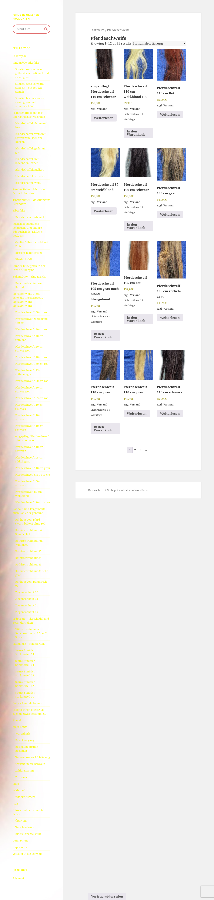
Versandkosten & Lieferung (32, 757)
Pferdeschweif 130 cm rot (31, 363)
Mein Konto (20, 727)
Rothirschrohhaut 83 (28, 564)
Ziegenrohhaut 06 (26, 612)
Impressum (20, 847)
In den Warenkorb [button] (136, 133)
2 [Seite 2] (135, 450)
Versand (102, 109)
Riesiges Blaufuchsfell (28, 253)
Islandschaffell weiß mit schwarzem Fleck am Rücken (30, 138)
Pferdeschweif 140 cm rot (31, 329)
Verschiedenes (24, 827)
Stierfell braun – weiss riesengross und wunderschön (29, 102)
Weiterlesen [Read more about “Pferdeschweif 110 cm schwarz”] (170, 413)
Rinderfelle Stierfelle (26, 62)
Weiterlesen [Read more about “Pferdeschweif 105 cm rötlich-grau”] (170, 317)
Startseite (98, 30)
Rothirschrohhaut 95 (28, 551)
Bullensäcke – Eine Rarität (29, 276)
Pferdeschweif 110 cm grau (32, 468)
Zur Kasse (21, 777)
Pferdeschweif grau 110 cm (32, 474)
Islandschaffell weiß (28, 183)
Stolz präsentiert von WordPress (127, 490)
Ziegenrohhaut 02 (26, 592)
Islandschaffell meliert (29, 169)
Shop (16, 783)
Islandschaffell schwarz (30, 176)
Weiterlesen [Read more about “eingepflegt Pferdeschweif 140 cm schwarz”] (103, 118)
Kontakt (18, 720)
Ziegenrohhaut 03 (26, 599)
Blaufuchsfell (23, 259)
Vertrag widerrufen (107, 896)
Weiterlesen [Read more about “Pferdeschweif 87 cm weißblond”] (103, 211)
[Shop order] (159, 43)
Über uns (21, 820)
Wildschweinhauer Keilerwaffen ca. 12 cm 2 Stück (31, 633)
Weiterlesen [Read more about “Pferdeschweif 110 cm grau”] (136, 413)
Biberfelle (19, 210)
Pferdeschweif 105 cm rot (31, 398)
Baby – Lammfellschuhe (28, 703)
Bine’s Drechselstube (28, 834)
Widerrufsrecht (25, 797)
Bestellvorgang (24, 740)
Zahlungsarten (24, 770)
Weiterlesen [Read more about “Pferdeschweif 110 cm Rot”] (170, 114)
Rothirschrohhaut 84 (28, 558)
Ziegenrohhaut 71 (26, 605)
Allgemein (19, 878)
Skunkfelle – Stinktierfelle (29, 643)
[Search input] (29, 29)
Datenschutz (20, 840)
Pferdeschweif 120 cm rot (31, 381)
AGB (15, 803)
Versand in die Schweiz (30, 764)
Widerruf (19, 790)
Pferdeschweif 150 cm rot (31, 312)
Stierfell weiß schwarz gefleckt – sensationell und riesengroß (32, 73)
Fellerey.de (20, 56)
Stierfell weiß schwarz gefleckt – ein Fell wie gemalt (29, 87)
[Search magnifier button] (45, 29)
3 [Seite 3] (140, 450)
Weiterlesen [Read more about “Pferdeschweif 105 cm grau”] (170, 214)
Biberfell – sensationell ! (30, 217)
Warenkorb (22, 733)
